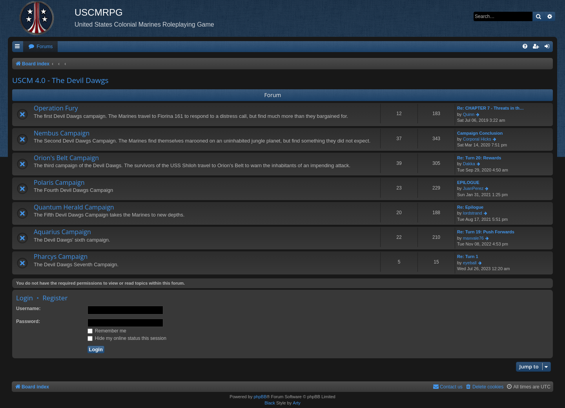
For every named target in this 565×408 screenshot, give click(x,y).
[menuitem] (40, 47)
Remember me (106, 331)
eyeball (470, 262)
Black (269, 403)
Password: (28, 321)
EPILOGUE (468, 182)
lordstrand (472, 213)
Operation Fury (56, 108)
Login (24, 298)
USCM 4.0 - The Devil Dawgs (60, 80)
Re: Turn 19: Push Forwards (485, 231)
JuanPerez (473, 188)
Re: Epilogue (470, 207)
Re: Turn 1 (467, 256)
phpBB (259, 396)
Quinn (468, 114)
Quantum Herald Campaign (74, 207)
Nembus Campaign (61, 133)
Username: (28, 308)
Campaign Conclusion (480, 133)
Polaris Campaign (59, 182)
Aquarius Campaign (62, 231)
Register (54, 298)
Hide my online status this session (127, 338)
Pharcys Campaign (60, 256)
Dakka (469, 163)
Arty (297, 403)
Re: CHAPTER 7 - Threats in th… (490, 108)
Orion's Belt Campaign (66, 157)
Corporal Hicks (477, 139)
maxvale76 (473, 238)
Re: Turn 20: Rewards (479, 157)
